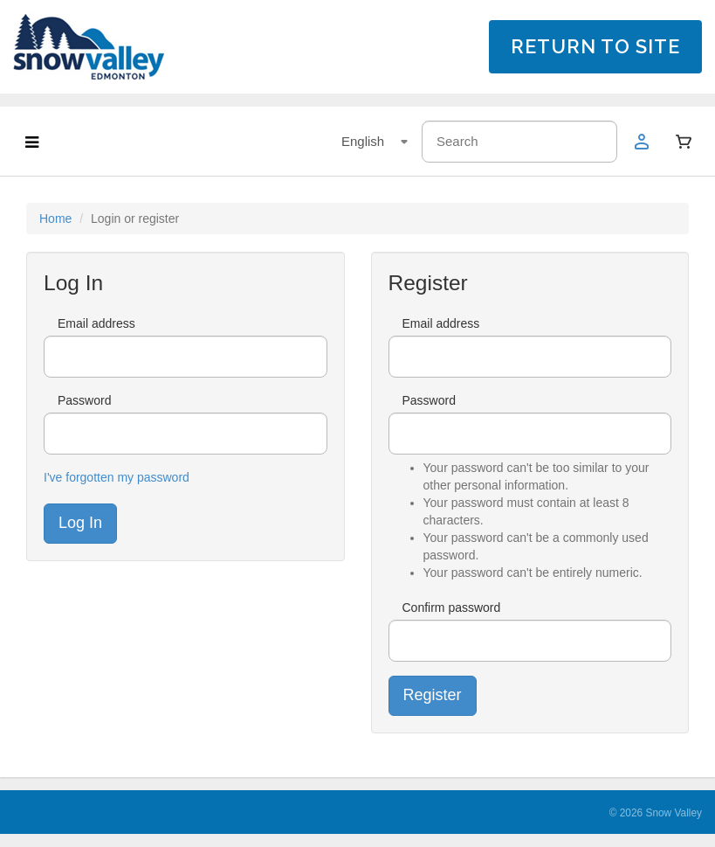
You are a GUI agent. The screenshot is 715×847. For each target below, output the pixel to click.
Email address (96, 323)
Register (432, 695)
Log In (80, 522)
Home (55, 219)
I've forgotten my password (116, 477)
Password (84, 400)
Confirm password (451, 607)
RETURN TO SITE (595, 46)
